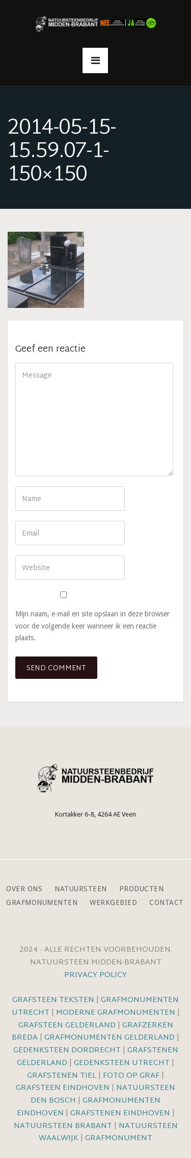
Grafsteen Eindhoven (63, 1088)
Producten (141, 889)
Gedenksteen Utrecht (123, 1063)
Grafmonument (118, 1138)
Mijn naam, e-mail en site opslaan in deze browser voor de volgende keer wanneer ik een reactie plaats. (92, 625)
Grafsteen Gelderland (67, 1025)
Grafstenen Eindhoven (120, 1113)
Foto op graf (131, 1076)
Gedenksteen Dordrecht (67, 1050)
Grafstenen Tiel (61, 1076)
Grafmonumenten (41, 902)
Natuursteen (80, 889)
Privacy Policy (95, 975)
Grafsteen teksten (53, 1000)
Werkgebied (113, 902)
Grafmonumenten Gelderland (109, 1038)
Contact (166, 902)
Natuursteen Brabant (63, 1126)
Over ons (24, 889)
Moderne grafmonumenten (115, 1013)
